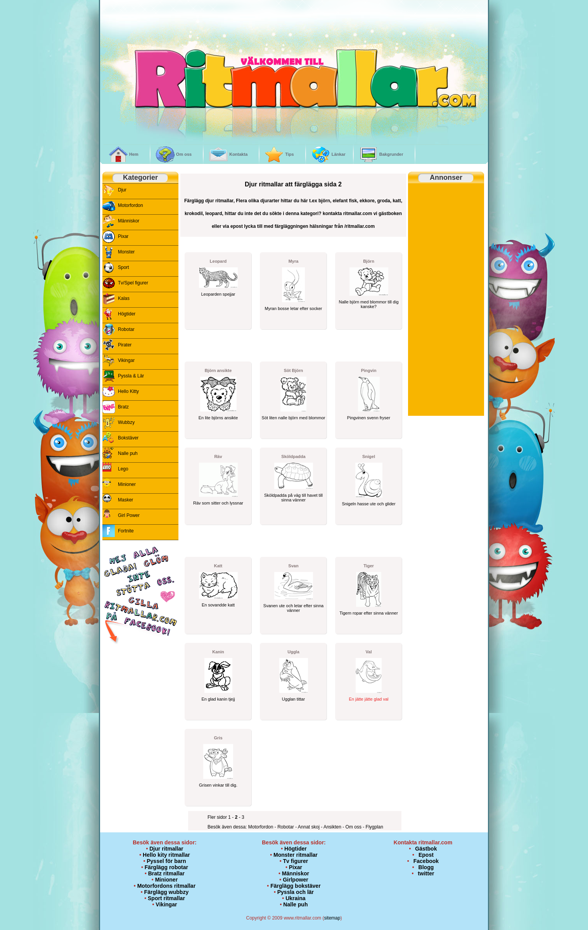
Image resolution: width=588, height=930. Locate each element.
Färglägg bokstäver (295, 886)
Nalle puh (128, 453)
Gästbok (426, 849)
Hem (133, 154)
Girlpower (295, 880)
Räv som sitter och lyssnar (218, 503)
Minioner (127, 484)
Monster (126, 252)
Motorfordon (130, 205)
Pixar (123, 236)
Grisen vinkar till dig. (218, 785)
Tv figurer (295, 861)
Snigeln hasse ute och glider (368, 503)
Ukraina (295, 898)
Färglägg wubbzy (166, 892)
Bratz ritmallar (166, 873)
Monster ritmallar (295, 855)
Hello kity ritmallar (166, 855)
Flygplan (374, 827)
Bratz (123, 407)
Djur (122, 190)
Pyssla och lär (295, 892)
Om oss (184, 154)
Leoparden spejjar (218, 294)
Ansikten (332, 827)
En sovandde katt (218, 605)
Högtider (126, 314)
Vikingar (126, 360)
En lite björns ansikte (218, 417)
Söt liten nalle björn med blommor (293, 417)
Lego (123, 469)
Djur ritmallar (166, 849)
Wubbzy (126, 422)
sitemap (332, 918)
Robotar (126, 329)
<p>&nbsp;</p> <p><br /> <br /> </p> (140, 700)
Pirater (124, 345)
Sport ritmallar (166, 898)
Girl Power (129, 515)
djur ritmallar (219, 200)
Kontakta (238, 154)
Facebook (426, 861)
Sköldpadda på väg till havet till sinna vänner (293, 497)
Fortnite (126, 531)
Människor (128, 221)
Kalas (124, 298)
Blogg (426, 867)
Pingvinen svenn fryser (368, 417)
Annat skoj (309, 827)
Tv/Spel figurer (133, 283)
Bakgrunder (391, 154)
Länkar (339, 154)
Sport (123, 267)
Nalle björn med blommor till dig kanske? (368, 304)
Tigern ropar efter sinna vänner (368, 613)
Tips (289, 154)
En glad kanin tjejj (218, 699)
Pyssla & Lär (131, 376)
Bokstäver (128, 438)
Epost (426, 855)
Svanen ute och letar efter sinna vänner (293, 608)
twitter (426, 873)
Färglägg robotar (166, 867)
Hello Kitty (128, 391)
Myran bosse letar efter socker (293, 308)
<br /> (169, 34)
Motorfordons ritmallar (166, 886)
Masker (125, 500)
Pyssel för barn (166, 861)
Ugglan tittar (293, 699)
